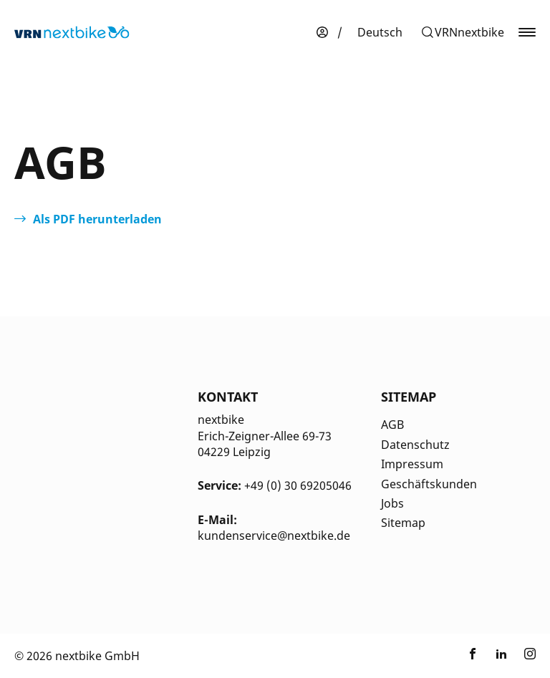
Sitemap (403, 523)
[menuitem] (379, 32)
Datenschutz (415, 444)
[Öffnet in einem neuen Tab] (88, 219)
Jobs (392, 503)
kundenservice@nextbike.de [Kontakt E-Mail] (274, 535)
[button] (462, 32)
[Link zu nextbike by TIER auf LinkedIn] (501, 656)
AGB (392, 424)
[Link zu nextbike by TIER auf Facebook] (472, 656)
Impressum (412, 464)
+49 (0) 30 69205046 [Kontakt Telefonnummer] (298, 485)
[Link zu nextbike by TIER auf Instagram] (530, 656)
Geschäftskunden (429, 484)
